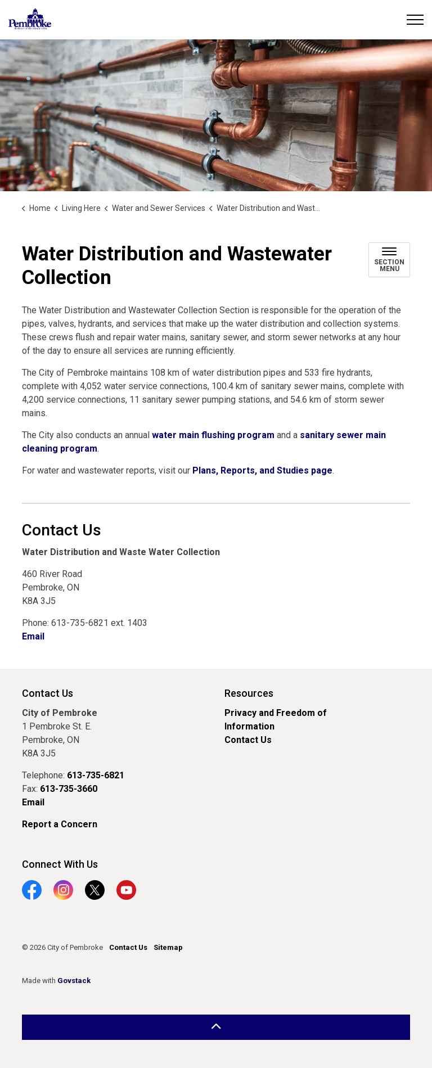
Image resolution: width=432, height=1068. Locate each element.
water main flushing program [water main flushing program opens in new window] (213, 435)
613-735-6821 (95, 775)
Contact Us (248, 739)
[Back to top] (216, 1027)
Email (33, 636)
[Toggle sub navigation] (389, 259)
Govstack (74, 980)
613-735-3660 (68, 788)
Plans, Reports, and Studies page (262, 470)
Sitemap (168, 947)
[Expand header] (415, 19)
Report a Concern (59, 824)
